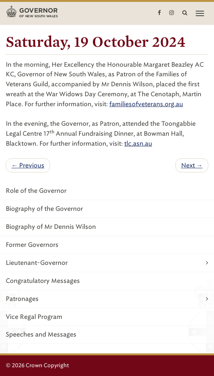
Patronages (107, 299)
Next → (192, 165)
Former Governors (32, 244)
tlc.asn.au (138, 143)
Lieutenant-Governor (107, 263)
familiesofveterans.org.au (146, 104)
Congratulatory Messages (43, 280)
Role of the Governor (36, 190)
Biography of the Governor (44, 208)
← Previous (27, 165)
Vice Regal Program (34, 316)
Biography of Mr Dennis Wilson (51, 226)
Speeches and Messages (41, 334)
